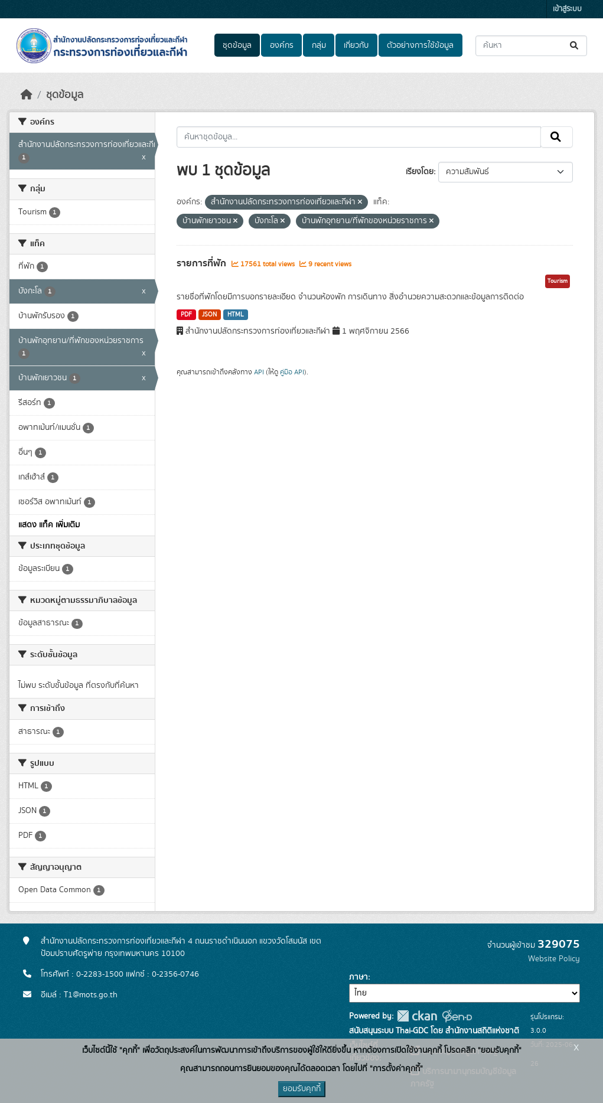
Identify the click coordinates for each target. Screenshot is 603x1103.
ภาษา (358, 977)
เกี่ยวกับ (356, 45)
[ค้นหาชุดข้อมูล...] (531, 45)
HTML (235, 314)
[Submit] (575, 45)
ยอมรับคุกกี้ (302, 1089)
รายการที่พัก (203, 263)
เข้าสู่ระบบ (567, 9)
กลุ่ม (319, 45)
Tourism (557, 281)
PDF (186, 314)
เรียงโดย (419, 172)
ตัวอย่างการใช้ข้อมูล (420, 45)
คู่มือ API (292, 372)
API (259, 372)
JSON (209, 314)
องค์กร (282, 45)
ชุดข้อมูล (237, 45)
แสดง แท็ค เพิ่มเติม (49, 525)
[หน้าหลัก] (26, 95)
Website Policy (554, 959)
